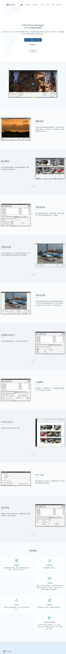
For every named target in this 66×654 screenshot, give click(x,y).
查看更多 (33, 51)
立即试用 (33, 186)
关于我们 (27, 4)
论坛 (48, 4)
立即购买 (37, 40)
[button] (33, 84)
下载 (28, 40)
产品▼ (42, 4)
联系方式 (59, 4)
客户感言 (35, 4)
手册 (53, 4)
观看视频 (33, 44)
